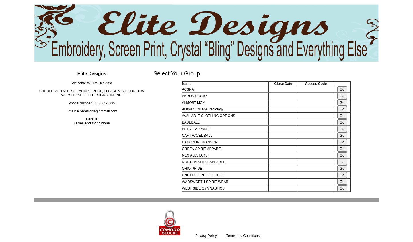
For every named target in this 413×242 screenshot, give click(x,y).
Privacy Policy (206, 236)
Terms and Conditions (92, 123)
